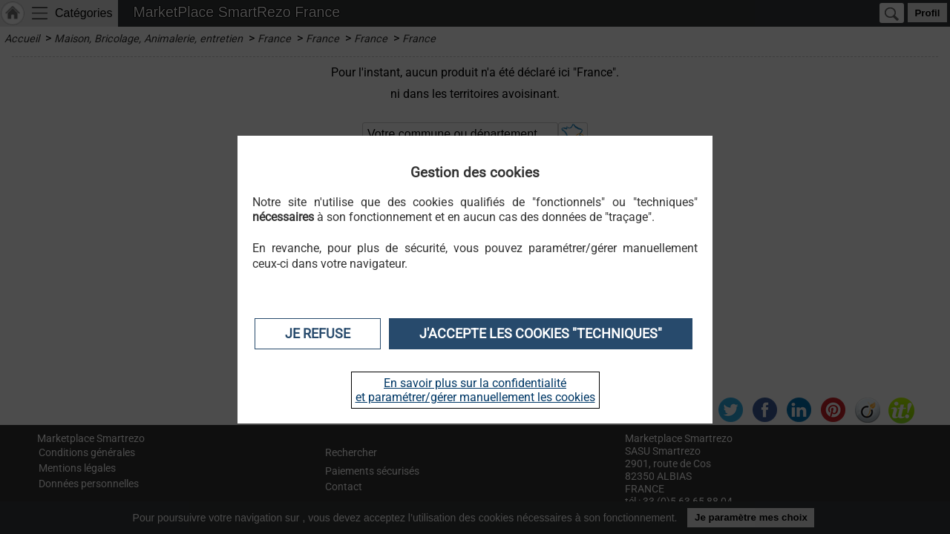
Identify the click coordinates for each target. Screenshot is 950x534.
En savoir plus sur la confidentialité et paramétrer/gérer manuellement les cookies (475, 390)
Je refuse (317, 333)
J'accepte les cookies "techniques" (540, 333)
